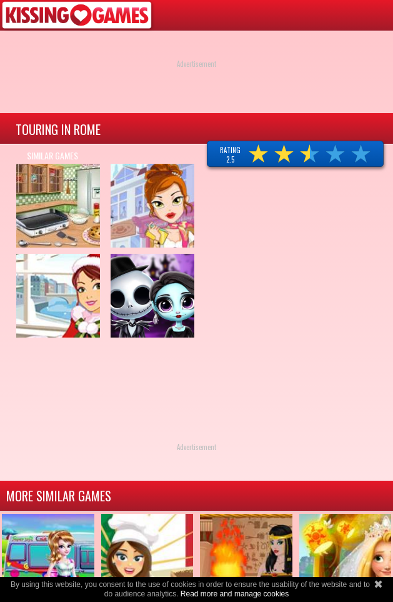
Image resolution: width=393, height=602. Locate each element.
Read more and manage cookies (235, 593)
